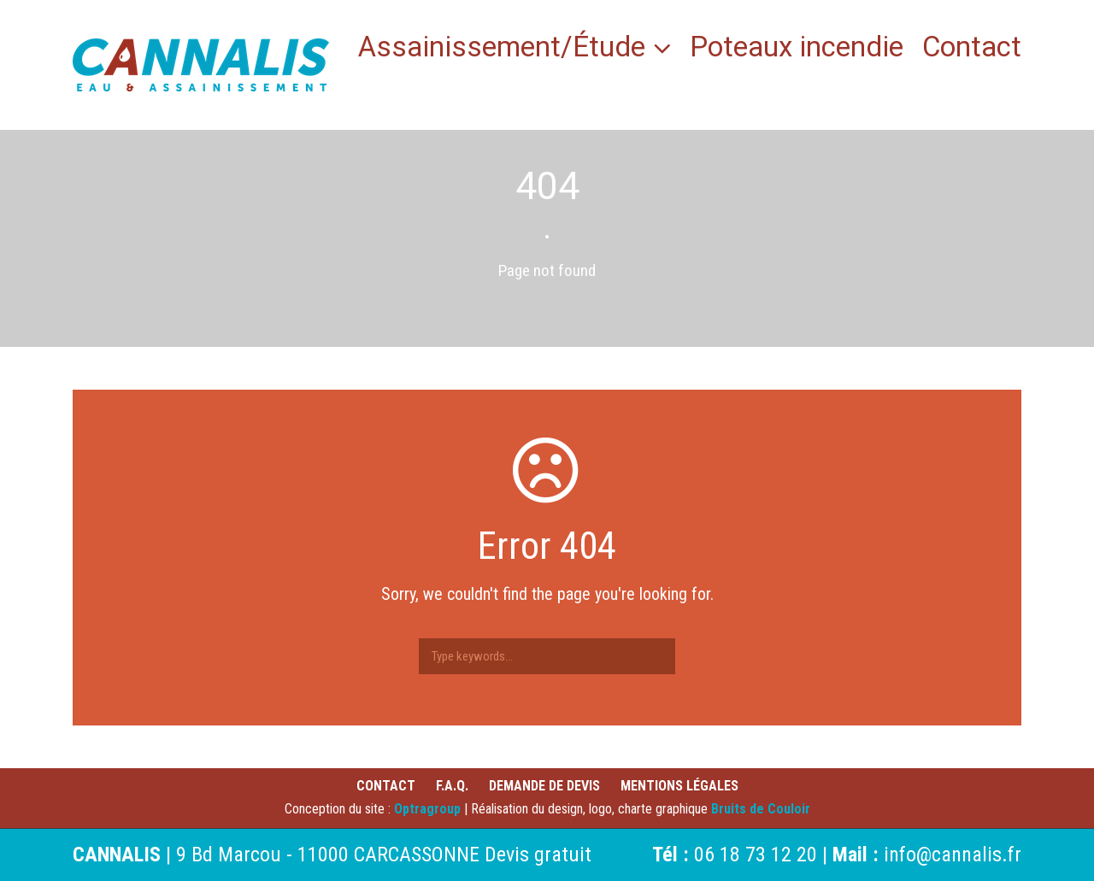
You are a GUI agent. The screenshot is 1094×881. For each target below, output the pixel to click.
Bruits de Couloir (760, 809)
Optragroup (427, 809)
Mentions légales (679, 786)
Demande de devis (544, 786)
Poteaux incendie (796, 49)
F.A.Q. (452, 786)
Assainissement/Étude (501, 49)
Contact (971, 49)
